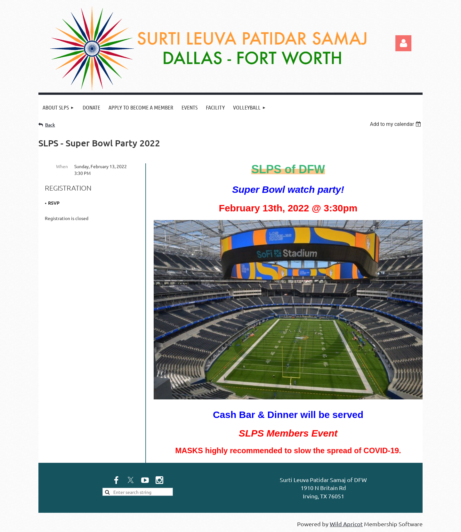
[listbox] (396, 124)
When (62, 166)
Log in (403, 43)
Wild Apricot (346, 523)
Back (50, 125)
